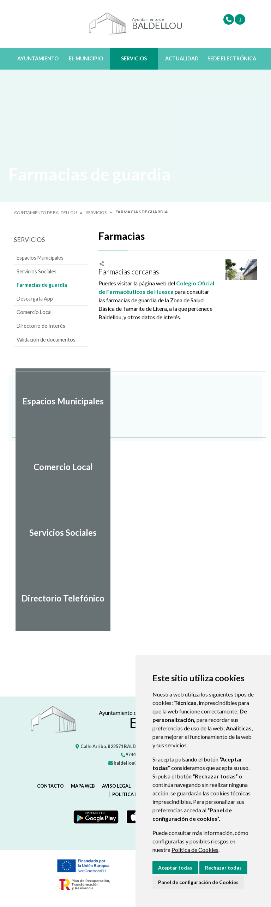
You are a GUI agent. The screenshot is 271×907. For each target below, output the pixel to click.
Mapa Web (83, 786)
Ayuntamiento (38, 58)
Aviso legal (116, 786)
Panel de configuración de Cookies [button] (198, 882)
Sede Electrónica (231, 58)
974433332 (134, 754)
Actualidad (182, 58)
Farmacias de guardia (42, 285)
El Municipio (86, 58)
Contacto (50, 786)
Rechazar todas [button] (223, 868)
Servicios (134, 58)
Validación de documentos (46, 340)
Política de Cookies (194, 849)
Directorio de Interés (41, 326)
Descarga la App (35, 299)
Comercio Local (34, 312)
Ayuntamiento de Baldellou (45, 212)
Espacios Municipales (40, 258)
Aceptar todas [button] (175, 868)
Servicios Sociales (36, 271)
